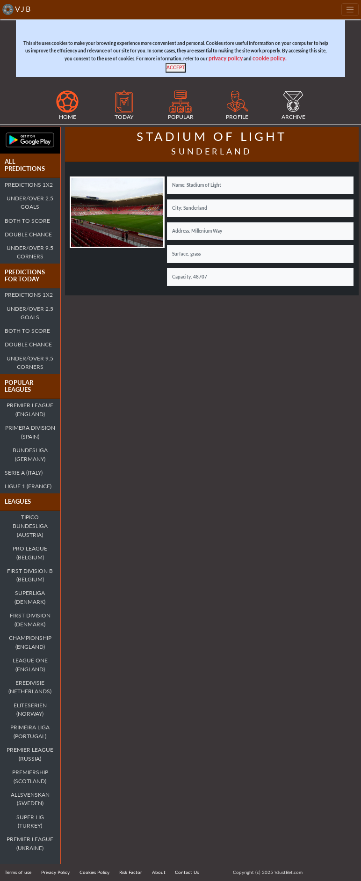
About (159, 872)
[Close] (176, 68)
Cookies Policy (94, 872)
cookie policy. (270, 58)
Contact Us (187, 872)
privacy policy (226, 58)
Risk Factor (130, 872)
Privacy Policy (55, 872)
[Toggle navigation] (350, 9)
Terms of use (18, 872)
